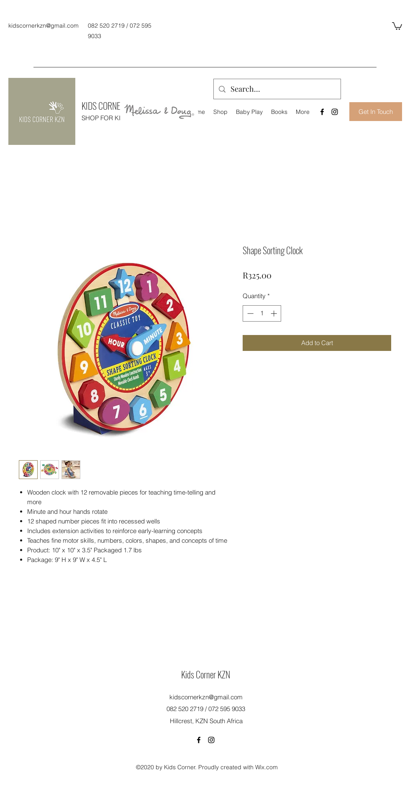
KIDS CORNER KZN (110, 105)
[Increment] (274, 313)
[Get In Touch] (375, 111)
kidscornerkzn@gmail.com (43, 25)
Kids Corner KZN (205, 674)
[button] (397, 25)
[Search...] (277, 89)
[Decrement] (249, 313)
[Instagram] (335, 112)
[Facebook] (322, 112)
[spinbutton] (262, 313)
